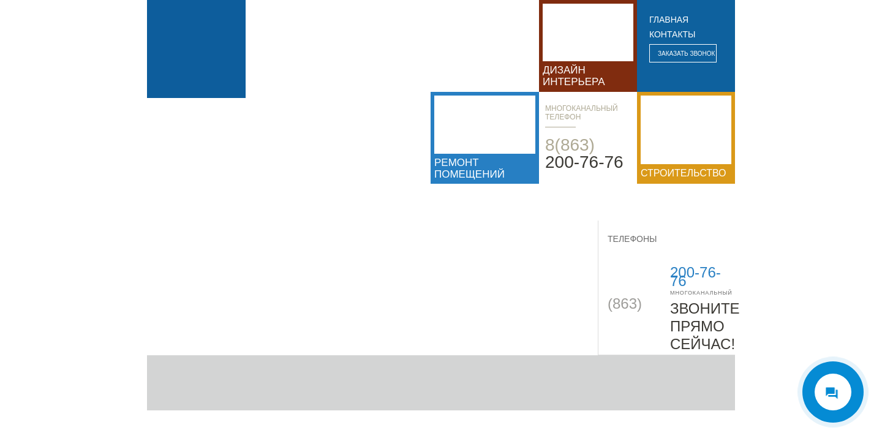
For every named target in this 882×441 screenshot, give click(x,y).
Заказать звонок (686, 53)
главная (668, 19)
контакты (672, 34)
